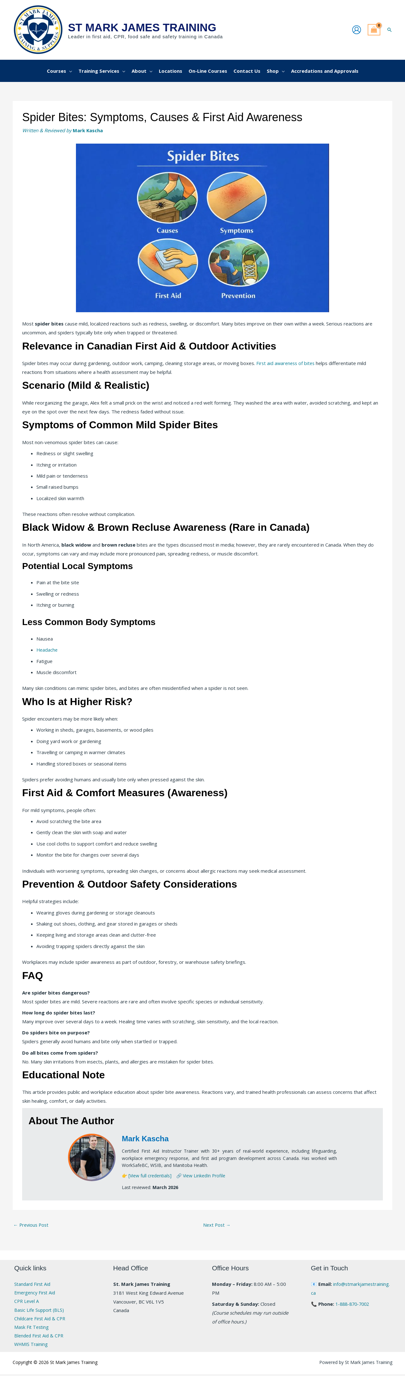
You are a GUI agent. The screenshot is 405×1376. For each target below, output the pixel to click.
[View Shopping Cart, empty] (374, 30)
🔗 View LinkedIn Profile (200, 1176)
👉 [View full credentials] (146, 1176)
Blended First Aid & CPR (40, 1337)
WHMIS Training (31, 1346)
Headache (47, 650)
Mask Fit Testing (32, 1328)
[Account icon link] (356, 29)
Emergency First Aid (36, 1293)
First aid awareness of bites (286, 363)
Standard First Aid (33, 1284)
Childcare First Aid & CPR (41, 1320)
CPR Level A (27, 1302)
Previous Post (31, 1225)
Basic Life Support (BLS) (40, 1311)
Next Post (217, 1225)
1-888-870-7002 (353, 1304)
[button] (389, 30)
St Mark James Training (142, 27)
